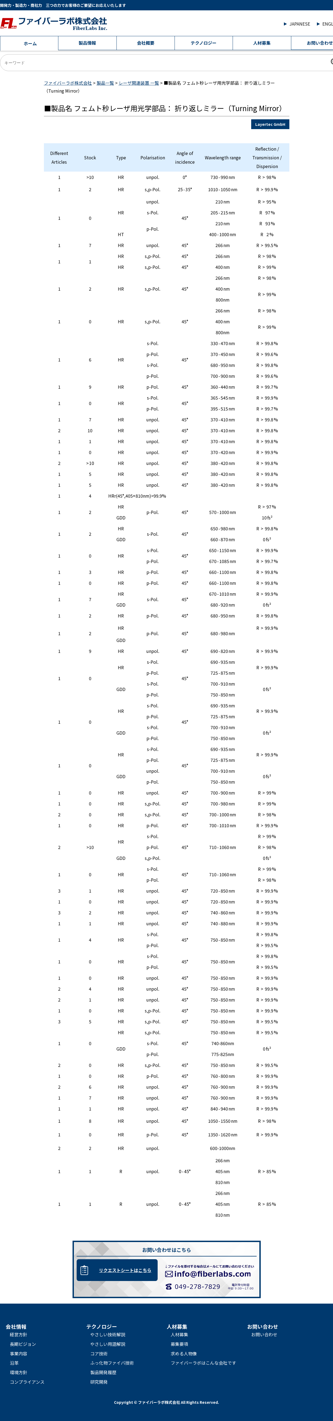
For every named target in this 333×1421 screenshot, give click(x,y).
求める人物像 (184, 1353)
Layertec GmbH (270, 124)
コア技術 (99, 1353)
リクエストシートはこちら (125, 1270)
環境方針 (18, 1372)
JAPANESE (299, 23)
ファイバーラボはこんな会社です (203, 1362)
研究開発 (99, 1382)
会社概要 (145, 42)
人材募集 (262, 42)
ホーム (30, 43)
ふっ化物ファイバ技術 (112, 1362)
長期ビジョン (23, 1344)
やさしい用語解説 (107, 1344)
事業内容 (18, 1353)
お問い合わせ (264, 1334)
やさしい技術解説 (107, 1334)
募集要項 (179, 1344)
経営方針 (18, 1334)
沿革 (14, 1362)
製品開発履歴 (103, 1372)
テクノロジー (204, 42)
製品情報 (87, 42)
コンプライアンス (27, 1382)
